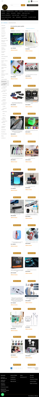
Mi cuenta (32, 377)
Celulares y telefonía (32, 17)
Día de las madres (3, 36)
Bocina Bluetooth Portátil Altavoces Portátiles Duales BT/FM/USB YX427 (17, 103)
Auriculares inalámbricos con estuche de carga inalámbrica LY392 (17, 75)
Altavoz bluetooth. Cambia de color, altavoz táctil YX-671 (17, 186)
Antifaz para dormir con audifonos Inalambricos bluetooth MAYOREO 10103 (32, 214)
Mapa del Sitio (13, 381)
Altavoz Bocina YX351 (31, 186)
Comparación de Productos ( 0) (30, 28)
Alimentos (3, 11)
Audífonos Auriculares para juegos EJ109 (17, 353)
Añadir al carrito (17, 57)
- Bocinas (3, 97)
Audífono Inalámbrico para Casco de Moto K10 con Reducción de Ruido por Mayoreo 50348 (17, 271)
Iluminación (3, 129)
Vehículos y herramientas (6, 15)
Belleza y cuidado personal (6, 17)
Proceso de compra (4, 387)
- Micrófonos (4, 111)
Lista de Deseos (33, 381)
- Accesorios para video (4, 91)
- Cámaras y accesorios (4, 103)
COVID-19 (3, 138)
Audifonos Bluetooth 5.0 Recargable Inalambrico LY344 (31, 354)
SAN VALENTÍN (13, 13)
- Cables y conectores (3, 100)
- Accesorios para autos (4, 87)
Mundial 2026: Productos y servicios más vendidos (5, 390)
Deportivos (21, 11)
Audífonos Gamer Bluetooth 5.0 (17, 46)
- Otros (3, 113)
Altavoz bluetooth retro (31, 158)
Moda (8, 19)
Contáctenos (13, 377)
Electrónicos (24, 17)
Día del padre (4, 133)
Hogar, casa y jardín (15, 15)
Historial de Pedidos (34, 379)
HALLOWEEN (4, 38)
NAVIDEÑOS (3, 13)
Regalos (8, 13)
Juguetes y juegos (24, 15)
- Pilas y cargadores (3, 118)
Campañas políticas (10, 11)
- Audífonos (3, 95)
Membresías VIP (23, 377)
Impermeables (18, 17)
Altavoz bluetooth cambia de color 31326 (32, 130)
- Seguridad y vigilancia (4, 122)
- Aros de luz (4, 93)
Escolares (3, 19)
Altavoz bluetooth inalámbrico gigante (17, 158)
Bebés (14, 17)
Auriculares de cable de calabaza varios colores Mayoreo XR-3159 (32, 47)
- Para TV (3, 115)
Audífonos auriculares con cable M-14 (31, 325)
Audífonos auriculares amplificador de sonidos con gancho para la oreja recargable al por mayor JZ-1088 (17, 326)
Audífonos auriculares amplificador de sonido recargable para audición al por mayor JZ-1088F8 (31, 298)
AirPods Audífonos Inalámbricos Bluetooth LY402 (32, 103)
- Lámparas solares (3, 109)
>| (11, 370)
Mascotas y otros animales (29, 11)
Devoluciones (13, 379)
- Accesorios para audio (4, 84)
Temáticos (18, 13)
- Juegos (3, 106)
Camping (16, 11)
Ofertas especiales (3, 48)
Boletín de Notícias (33, 383)
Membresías (3, 43)
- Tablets (3, 124)
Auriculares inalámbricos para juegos (31, 74)
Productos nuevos (3, 52)
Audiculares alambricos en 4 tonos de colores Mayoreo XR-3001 (17, 242)
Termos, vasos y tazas (26, 13)
